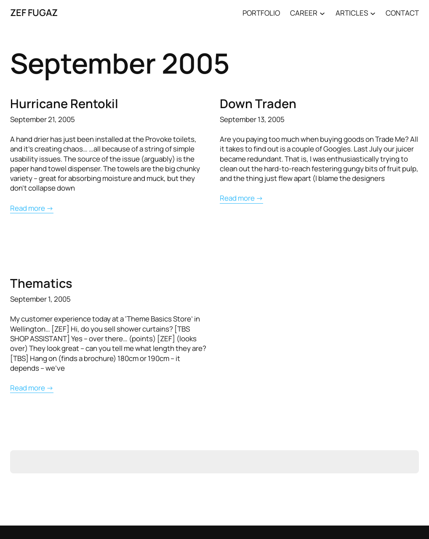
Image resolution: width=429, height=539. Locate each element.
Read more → (31, 208)
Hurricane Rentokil (64, 103)
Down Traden (258, 103)
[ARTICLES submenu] (373, 13)
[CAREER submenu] (322, 13)
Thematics (41, 283)
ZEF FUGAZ (34, 12)
